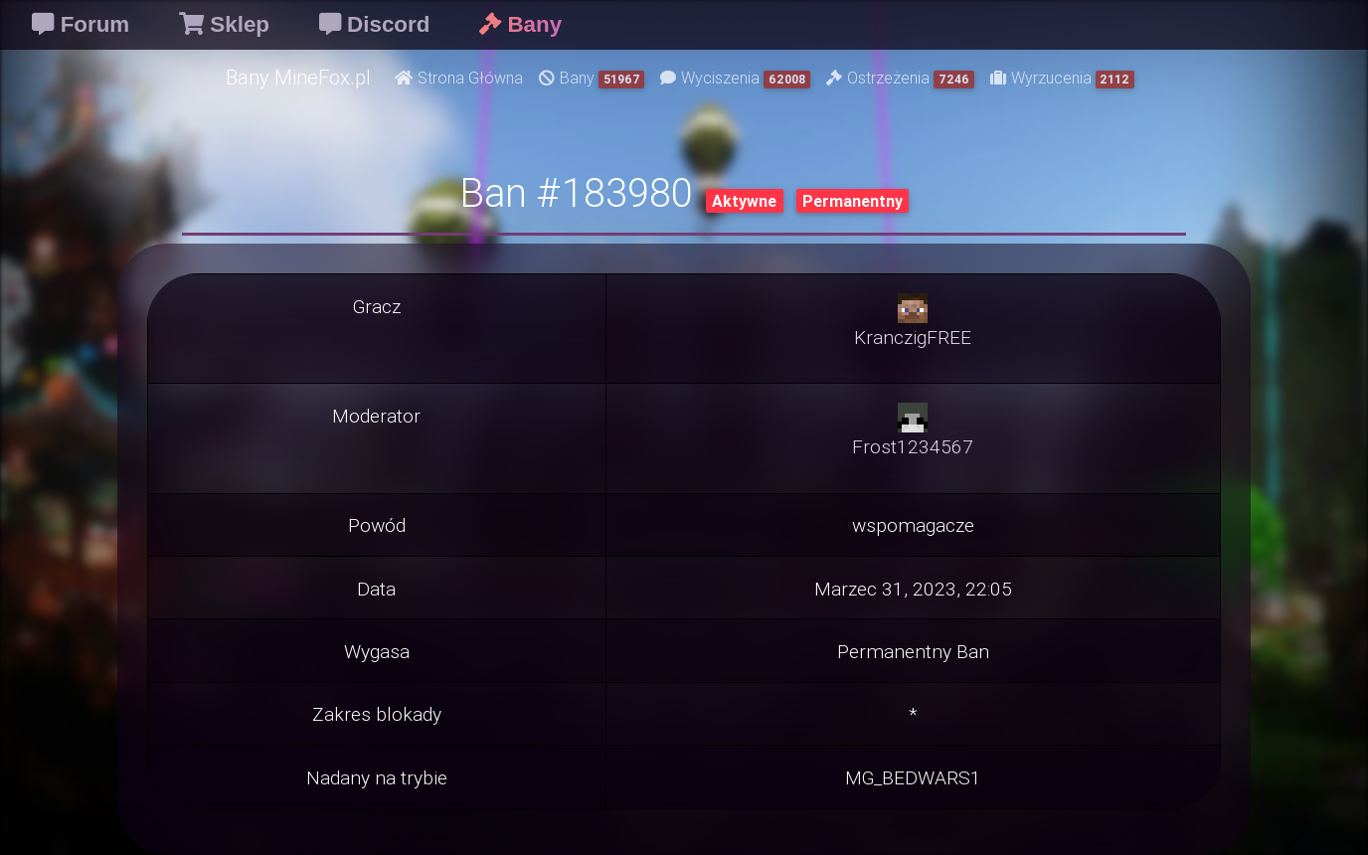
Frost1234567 (912, 446)
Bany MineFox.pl (298, 77)
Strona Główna (459, 77)
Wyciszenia (735, 78)
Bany (592, 78)
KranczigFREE (912, 337)
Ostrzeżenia (900, 78)
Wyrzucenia (1062, 78)
